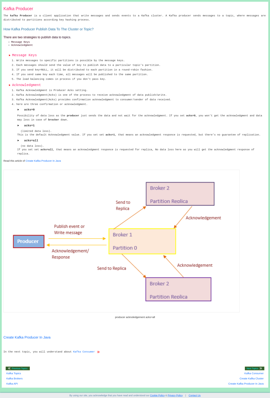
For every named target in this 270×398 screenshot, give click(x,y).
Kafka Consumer (86, 352)
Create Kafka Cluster (252, 378)
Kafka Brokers (14, 378)
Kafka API (12, 383)
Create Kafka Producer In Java (43, 160)
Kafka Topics (13, 373)
